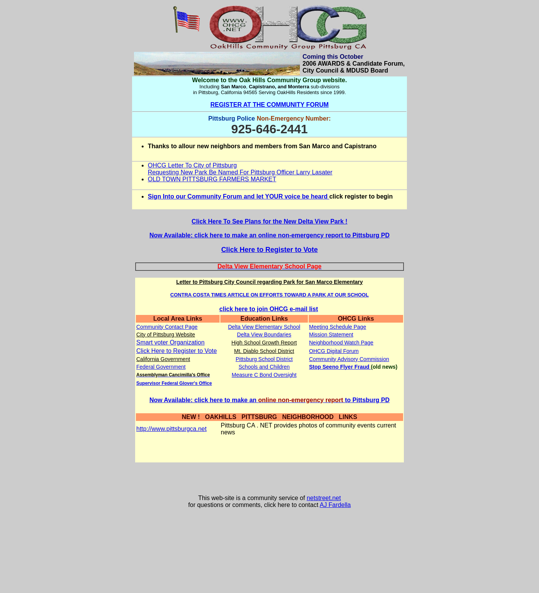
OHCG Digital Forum (334, 351)
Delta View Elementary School (264, 327)
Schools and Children (263, 367)
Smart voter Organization (170, 342)
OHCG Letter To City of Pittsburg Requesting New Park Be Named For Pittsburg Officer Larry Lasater (240, 169)
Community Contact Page (167, 327)
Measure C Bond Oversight (264, 375)
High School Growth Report (264, 343)
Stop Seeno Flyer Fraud (340, 367)
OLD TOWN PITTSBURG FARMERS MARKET (212, 179)
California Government (163, 359)
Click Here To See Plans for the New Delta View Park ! (269, 221)
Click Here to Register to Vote (269, 249)
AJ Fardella (335, 505)
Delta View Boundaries (264, 334)
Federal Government (160, 367)
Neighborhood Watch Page (341, 343)
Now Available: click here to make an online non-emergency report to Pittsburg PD (269, 235)
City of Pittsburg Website (165, 334)
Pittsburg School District (264, 359)
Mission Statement (331, 334)
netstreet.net (324, 498)
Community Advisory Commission (349, 359)
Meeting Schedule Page (337, 327)
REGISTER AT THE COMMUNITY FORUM (269, 104)
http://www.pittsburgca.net (171, 429)
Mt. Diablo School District (264, 351)
